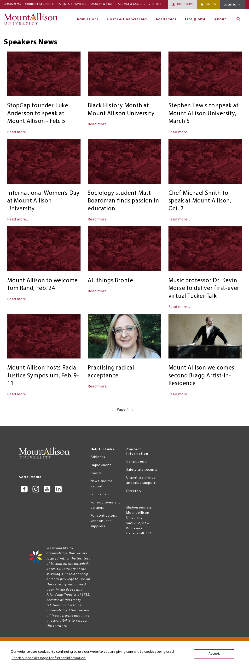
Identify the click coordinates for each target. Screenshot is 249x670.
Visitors (155, 4)
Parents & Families (72, 4)
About (220, 19)
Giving (211, 4)
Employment (101, 465)
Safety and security (141, 470)
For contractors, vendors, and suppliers (104, 521)
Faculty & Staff (102, 4)
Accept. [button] (214, 654)
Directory (185, 4)
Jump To (230, 4)
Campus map (136, 461)
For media (99, 494)
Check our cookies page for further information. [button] (49, 658)
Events (96, 473)
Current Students (39, 4)
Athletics (98, 457)
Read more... (18, 132)
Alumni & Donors (131, 4)
